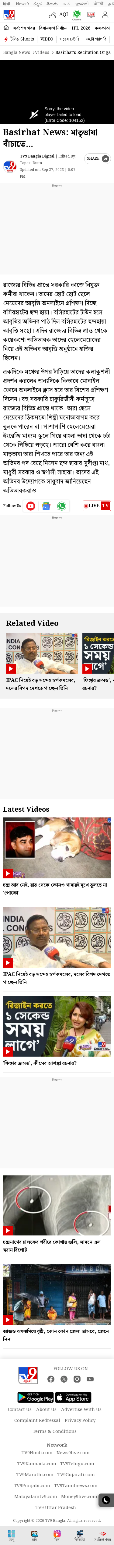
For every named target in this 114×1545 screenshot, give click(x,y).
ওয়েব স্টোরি (70, 39)
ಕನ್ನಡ (37, 4)
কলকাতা (102, 28)
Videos (42, 52)
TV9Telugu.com (77, 1464)
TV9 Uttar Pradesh (56, 1507)
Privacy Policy (80, 1420)
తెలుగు (52, 4)
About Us (46, 1409)
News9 (22, 4)
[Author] (10, 166)
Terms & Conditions (55, 1431)
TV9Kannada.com (36, 1464)
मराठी (67, 4)
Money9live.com (79, 1497)
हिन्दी (7, 4)
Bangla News (16, 52)
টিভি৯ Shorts (22, 39)
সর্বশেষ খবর (24, 28)
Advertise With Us (81, 1409)
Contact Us (20, 1409)
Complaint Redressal (37, 1420)
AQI (63, 15)
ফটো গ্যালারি (96, 39)
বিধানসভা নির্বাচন (53, 28)
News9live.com (73, 1453)
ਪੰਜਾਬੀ (98, 4)
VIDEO (46, 39)
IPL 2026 (81, 28)
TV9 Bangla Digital (37, 156)
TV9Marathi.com (35, 1475)
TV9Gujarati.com (76, 1475)
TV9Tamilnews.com (76, 1486)
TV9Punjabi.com (32, 1486)
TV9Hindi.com (37, 1453)
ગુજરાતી (82, 4)
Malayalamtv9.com (35, 1497)
